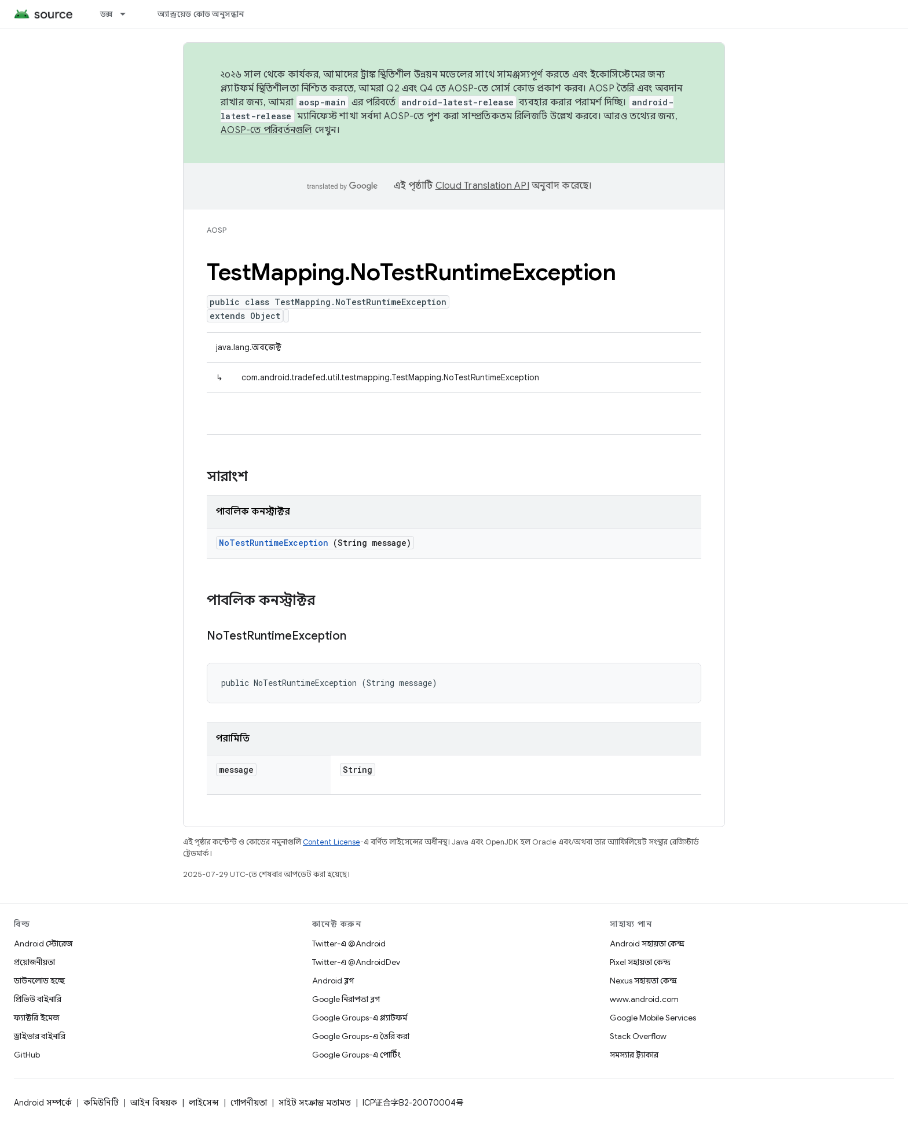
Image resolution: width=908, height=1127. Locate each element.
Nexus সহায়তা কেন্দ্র (643, 980)
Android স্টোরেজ (43, 943)
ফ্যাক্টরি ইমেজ (36, 1017)
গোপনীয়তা (248, 1102)
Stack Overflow (638, 1036)
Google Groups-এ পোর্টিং (356, 1054)
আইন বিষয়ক (153, 1102)
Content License (331, 842)
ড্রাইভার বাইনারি (39, 1036)
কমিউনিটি (101, 1102)
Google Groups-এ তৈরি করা (360, 1036)
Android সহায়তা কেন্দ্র (647, 943)
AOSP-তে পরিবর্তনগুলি (267, 130)
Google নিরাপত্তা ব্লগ (346, 999)
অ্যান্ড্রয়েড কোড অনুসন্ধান (201, 14)
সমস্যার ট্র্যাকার (634, 1054)
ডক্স (106, 14)
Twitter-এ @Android (349, 943)
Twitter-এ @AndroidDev (356, 962)
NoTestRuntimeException (273, 542)
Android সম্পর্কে (43, 1102)
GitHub (27, 1054)
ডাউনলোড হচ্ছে (39, 980)
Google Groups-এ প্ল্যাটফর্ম (359, 1017)
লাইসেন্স (204, 1102)
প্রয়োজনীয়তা (34, 962)
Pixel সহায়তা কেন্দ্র (640, 962)
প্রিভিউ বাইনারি (37, 999)
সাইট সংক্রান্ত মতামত (315, 1102)
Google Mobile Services (653, 1017)
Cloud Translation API (482, 186)
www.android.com (644, 999)
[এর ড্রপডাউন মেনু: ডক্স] (128, 14)
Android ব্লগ (333, 980)
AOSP (216, 230)
